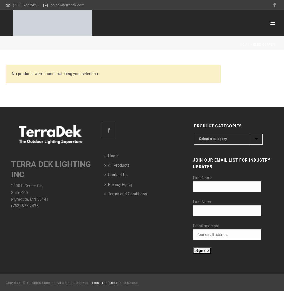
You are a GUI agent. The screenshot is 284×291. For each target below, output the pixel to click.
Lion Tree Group (105, 283)
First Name (202, 178)
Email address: (206, 226)
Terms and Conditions (125, 194)
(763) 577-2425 (25, 5)
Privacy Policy (118, 184)
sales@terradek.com (68, 5)
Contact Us (116, 174)
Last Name (202, 202)
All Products (117, 165)
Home (244, 44)
